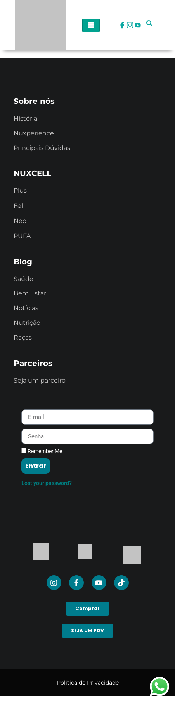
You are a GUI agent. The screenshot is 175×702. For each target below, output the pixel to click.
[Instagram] (130, 25)
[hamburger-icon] (91, 25)
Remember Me (41, 451)
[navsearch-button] (149, 25)
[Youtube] (138, 25)
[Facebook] (122, 25)
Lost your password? (46, 483)
